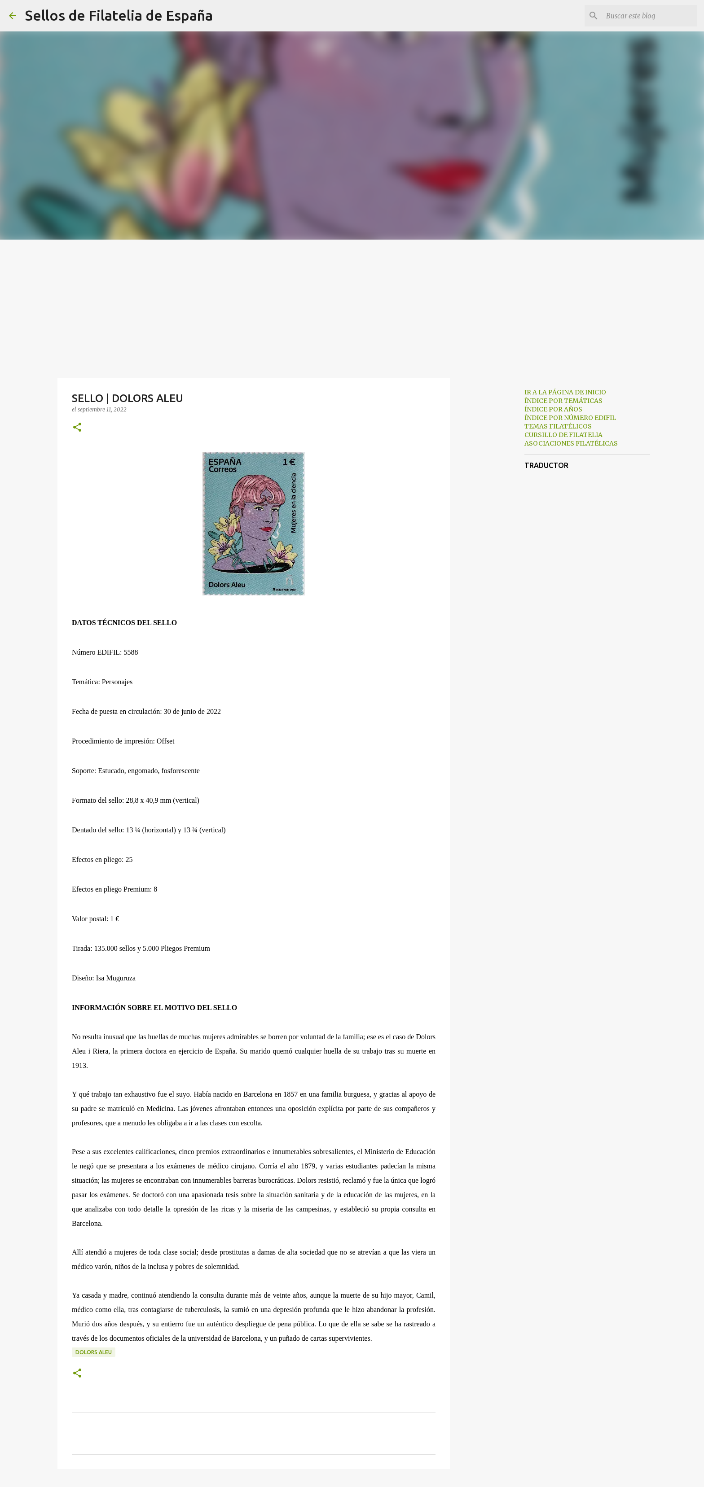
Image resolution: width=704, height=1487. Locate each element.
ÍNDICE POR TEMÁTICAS (563, 401)
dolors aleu (93, 1352)
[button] (77, 428)
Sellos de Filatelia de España (119, 15)
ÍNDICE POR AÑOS (553, 409)
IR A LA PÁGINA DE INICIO (565, 392)
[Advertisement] (352, 307)
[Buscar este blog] (650, 15)
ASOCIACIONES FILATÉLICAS (571, 443)
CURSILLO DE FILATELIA (563, 435)
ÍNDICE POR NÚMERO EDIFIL (570, 418)
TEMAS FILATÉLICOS (558, 426)
